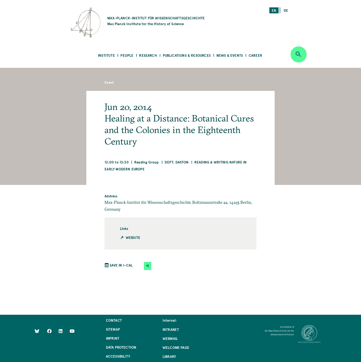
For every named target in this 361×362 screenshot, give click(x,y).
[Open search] (299, 54)
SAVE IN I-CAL (121, 265)
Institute (106, 55)
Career (255, 55)
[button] (147, 266)
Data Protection (121, 347)
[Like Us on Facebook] (49, 330)
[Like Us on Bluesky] (37, 330)
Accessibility (118, 356)
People (126, 55)
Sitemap (113, 329)
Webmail (170, 338)
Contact (114, 320)
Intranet (171, 329)
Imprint (112, 338)
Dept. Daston (177, 162)
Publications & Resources (187, 55)
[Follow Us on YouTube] (72, 330)
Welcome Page (176, 347)
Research (148, 55)
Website (133, 237)
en (274, 10)
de (286, 10)
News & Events (229, 55)
